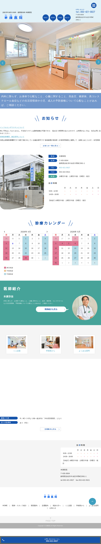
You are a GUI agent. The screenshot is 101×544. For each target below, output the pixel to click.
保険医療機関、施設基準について (12, 137)
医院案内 (34, 513)
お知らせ (53, 516)
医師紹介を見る (51, 313)
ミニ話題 (68, 513)
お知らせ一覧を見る (50, 149)
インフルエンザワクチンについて (12, 127)
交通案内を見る (50, 436)
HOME (5, 513)
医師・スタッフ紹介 (19, 513)
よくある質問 (93, 513)
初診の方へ (57, 513)
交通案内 (45, 513)
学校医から (80, 513)
